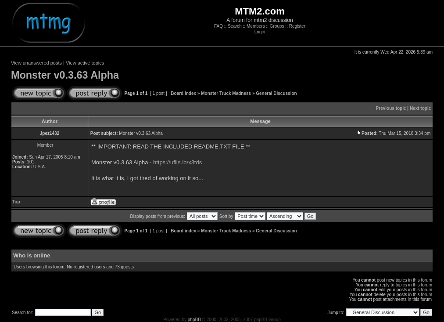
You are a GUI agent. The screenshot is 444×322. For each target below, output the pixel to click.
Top (16, 201)
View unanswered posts (36, 62)
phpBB (194, 319)
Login (259, 31)
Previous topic (391, 108)
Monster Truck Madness (226, 93)
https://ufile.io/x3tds (177, 162)
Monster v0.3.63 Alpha (65, 75)
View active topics (85, 62)
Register (297, 26)
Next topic (420, 108)
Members (256, 26)
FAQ (218, 26)
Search (235, 26)
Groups (277, 26)
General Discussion (276, 93)
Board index (183, 93)
